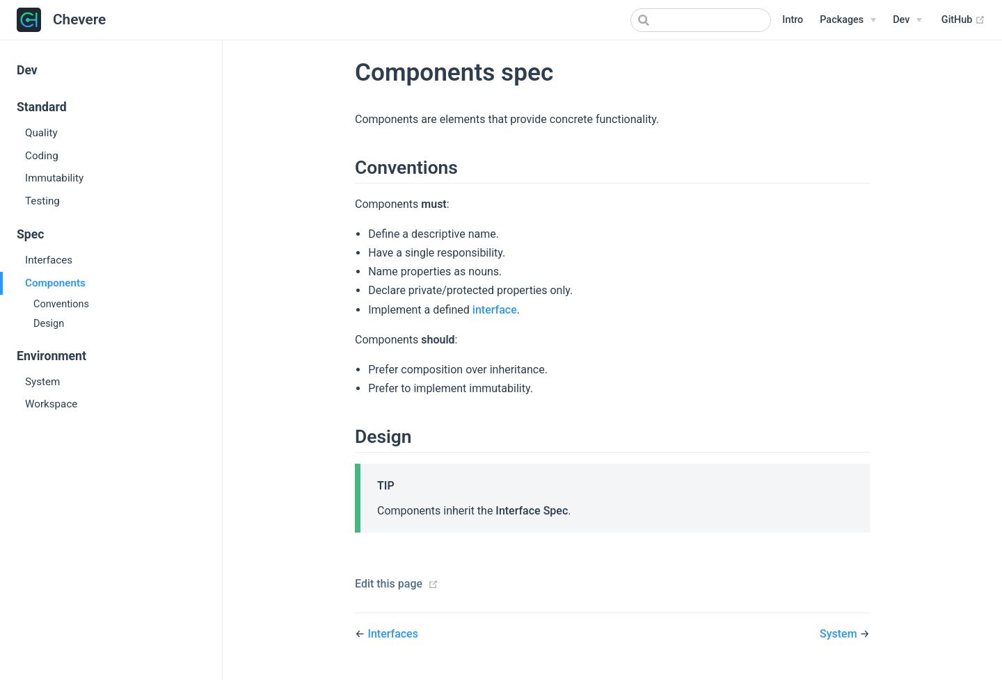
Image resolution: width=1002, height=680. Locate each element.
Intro (792, 20)
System (42, 381)
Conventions (61, 304)
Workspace (51, 404)
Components (55, 283)
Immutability (54, 178)
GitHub (963, 20)
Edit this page (388, 583)
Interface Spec (531, 510)
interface (494, 309)
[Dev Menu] (907, 20)
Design (48, 324)
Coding (41, 155)
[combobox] (700, 20)
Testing (42, 201)
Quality (41, 133)
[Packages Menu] (848, 20)
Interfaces (48, 260)
